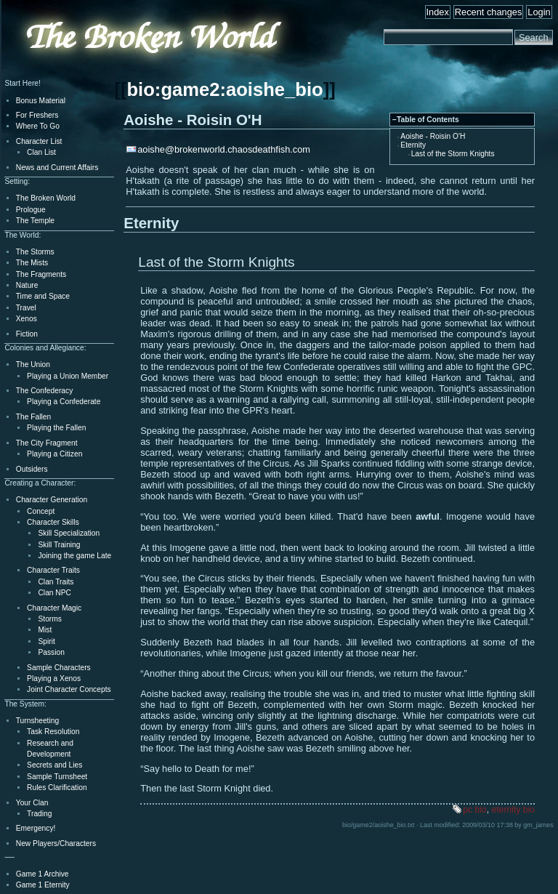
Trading (39, 814)
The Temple (35, 221)
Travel (26, 308)
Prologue (31, 210)
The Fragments (41, 274)
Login (538, 12)
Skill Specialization (69, 533)
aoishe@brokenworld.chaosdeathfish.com (223, 149)
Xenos (26, 319)
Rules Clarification (56, 788)
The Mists (32, 263)
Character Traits (53, 570)
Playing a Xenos (54, 678)
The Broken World (46, 198)
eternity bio (513, 810)
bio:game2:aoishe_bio (224, 89)
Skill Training (59, 545)
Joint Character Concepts (68, 689)
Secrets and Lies (54, 765)
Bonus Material (40, 101)
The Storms (35, 252)
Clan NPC (54, 593)
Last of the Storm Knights (453, 154)
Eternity (413, 145)
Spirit (46, 641)
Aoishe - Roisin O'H (432, 136)
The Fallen (33, 417)
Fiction (27, 334)
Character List (39, 141)
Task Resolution (53, 732)
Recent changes (488, 12)
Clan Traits (55, 582)
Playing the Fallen (56, 428)
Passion (51, 652)
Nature (27, 285)
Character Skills (53, 522)
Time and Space (43, 296)
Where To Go (38, 126)
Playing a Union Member (67, 376)
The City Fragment (47, 443)
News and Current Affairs (57, 168)
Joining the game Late (74, 556)
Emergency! (36, 828)
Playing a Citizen (54, 454)
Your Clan (32, 803)
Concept (40, 511)
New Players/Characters (56, 843)
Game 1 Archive (42, 874)
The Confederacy (44, 391)
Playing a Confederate (63, 402)
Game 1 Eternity (43, 885)
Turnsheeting (37, 721)
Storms (49, 619)
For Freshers (37, 115)
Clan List (41, 152)
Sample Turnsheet (57, 777)
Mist (45, 630)
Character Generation (51, 500)
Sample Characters (59, 668)
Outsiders (32, 469)
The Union (33, 365)
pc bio (474, 810)
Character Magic (54, 608)
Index (437, 12)
